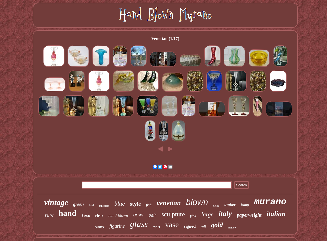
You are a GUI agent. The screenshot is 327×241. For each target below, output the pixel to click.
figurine (117, 226)
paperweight (249, 215)
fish (149, 205)
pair (152, 215)
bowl (138, 215)
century (99, 227)
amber (230, 204)
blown (197, 202)
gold (217, 225)
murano (270, 202)
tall (203, 227)
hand (67, 213)
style (135, 203)
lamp (245, 205)
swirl (156, 227)
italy (225, 213)
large (207, 214)
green (78, 204)
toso (86, 216)
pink (193, 216)
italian (276, 214)
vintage (56, 202)
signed (190, 226)
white (216, 205)
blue (119, 203)
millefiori (104, 205)
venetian (169, 203)
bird (91, 205)
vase (172, 224)
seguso (232, 227)
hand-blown (118, 215)
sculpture (173, 214)
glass (139, 224)
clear (99, 216)
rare (49, 215)
